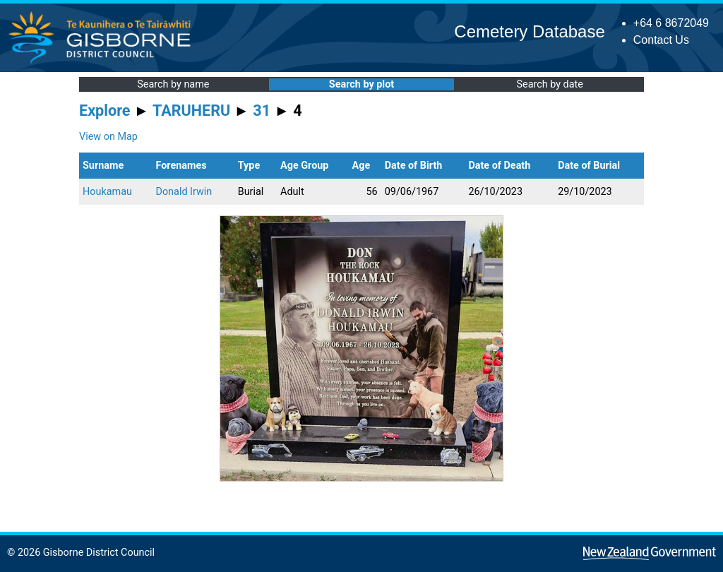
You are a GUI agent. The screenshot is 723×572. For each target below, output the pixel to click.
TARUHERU (191, 110)
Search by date (549, 84)
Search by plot (361, 84)
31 (261, 110)
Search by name (173, 84)
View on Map (108, 137)
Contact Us (661, 40)
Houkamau (107, 192)
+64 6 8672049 (671, 23)
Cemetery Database (529, 31)
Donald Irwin (183, 192)
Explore (105, 110)
